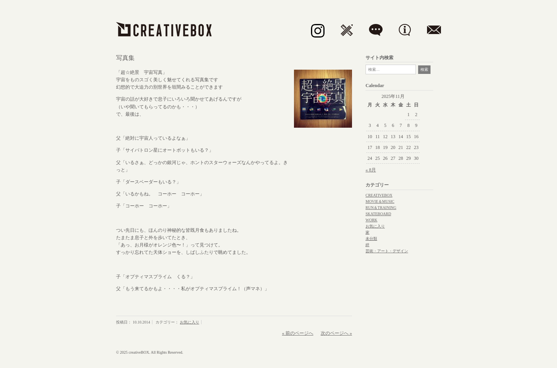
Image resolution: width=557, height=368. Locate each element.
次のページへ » (336, 333)
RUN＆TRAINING (381, 207)
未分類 (371, 238)
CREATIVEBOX (379, 195)
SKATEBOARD (378, 214)
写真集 (125, 58)
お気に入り (189, 322)
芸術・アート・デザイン (387, 251)
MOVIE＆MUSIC (380, 201)
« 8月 (371, 170)
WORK (372, 220)
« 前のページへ (297, 333)
